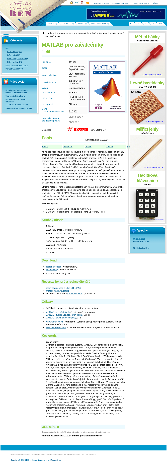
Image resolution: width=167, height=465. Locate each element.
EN (160, 24)
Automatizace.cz (75, 293)
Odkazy (47, 301)
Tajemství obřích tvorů (15, 96)
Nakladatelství (98, 24)
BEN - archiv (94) (14, 62)
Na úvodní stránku (22, 10)
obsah (45, 146)
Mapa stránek (55, 460)
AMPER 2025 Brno (141, 241)
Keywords (49, 335)
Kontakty (66, 24)
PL (146, 24)
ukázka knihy (52, 269)
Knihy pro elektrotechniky (17, 65)
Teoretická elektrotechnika (17, 105)
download (67, 146)
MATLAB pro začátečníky (58, 312)
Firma (81, 24)
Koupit (81, 129)
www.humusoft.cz (54, 321)
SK (139, 24)
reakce (88, 146)
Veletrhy (142, 230)
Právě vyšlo (17, 81)
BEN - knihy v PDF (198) (17, 58)
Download (49, 260)
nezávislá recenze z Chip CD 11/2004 (64, 288)
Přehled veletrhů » (141, 248)
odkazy (109, 146)
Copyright (15, 460)
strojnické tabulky (121, 3)
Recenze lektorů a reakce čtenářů (66, 281)
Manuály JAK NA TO (14, 69)
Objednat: (46, 130)
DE (153, 24)
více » (155, 3)
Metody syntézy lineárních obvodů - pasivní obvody (17, 91)
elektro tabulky (141, 3)
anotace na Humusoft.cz (57, 291)
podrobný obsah (53, 266)
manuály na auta (101, 3)
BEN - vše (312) (14, 55)
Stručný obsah (52, 220)
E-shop (51, 24)
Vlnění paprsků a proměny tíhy (19, 108)
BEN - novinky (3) (14, 52)
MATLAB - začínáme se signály (61, 317)
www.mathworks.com (56, 327)
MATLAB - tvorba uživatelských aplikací (65, 315)
